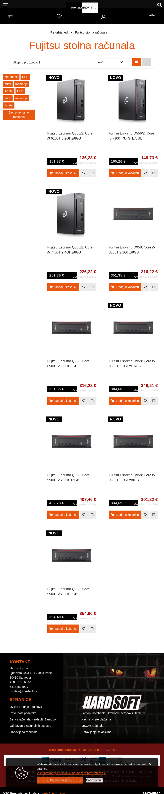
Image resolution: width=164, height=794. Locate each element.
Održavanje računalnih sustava (30, 725)
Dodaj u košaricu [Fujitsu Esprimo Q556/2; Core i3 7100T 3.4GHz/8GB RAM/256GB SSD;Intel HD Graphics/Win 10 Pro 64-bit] (125, 173)
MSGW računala (92, 725)
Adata (9, 91)
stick (8, 84)
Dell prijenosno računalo (19, 115)
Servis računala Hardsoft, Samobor (33, 719)
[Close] (60, 780)
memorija (21, 84)
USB (25, 77)
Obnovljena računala (23, 732)
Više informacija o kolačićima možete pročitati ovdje (71, 773)
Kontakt (86, 707)
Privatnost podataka (23, 713)
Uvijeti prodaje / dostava (26, 707)
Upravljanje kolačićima (96, 732)
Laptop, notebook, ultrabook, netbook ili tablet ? (113, 713)
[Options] (95, 780)
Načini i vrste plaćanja (96, 719)
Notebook (11, 77)
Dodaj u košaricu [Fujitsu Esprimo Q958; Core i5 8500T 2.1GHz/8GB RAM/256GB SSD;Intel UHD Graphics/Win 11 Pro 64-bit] (63, 400)
